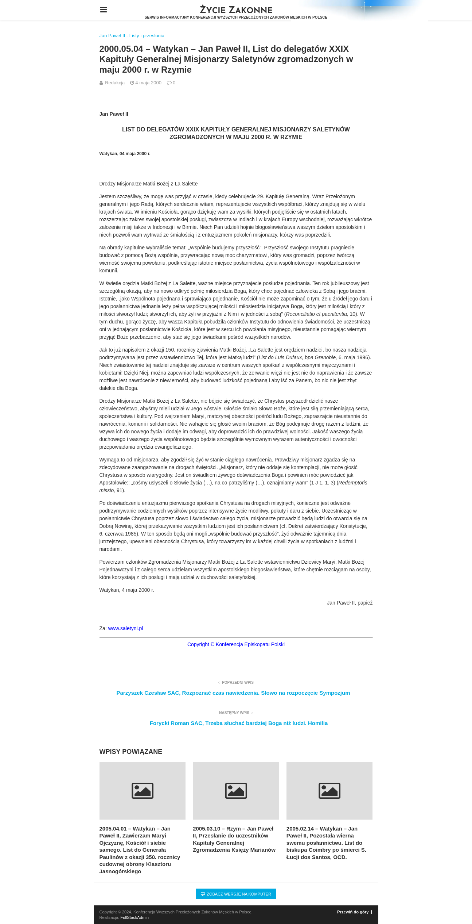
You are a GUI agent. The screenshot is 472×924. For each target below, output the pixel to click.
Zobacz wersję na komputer (236, 894)
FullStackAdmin (134, 917)
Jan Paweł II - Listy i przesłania (132, 35)
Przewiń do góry (354, 912)
